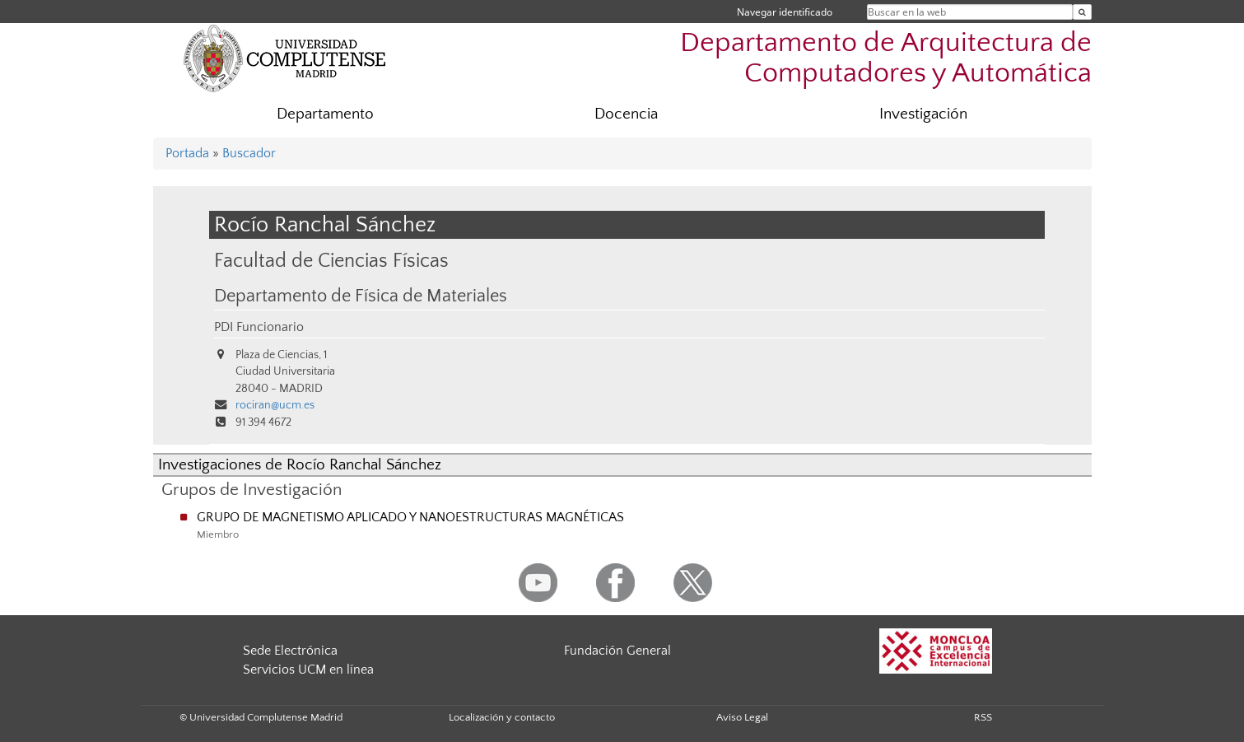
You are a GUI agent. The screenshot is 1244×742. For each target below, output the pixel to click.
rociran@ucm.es (274, 405)
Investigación (923, 114)
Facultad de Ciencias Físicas (331, 261)
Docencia (626, 114)
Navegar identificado (784, 12)
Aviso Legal (742, 717)
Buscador (249, 153)
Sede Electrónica (290, 650)
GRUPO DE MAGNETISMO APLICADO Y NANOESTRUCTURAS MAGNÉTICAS (410, 517)
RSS (983, 717)
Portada (187, 153)
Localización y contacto (502, 717)
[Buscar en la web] (1082, 12)
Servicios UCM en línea (308, 669)
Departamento (325, 114)
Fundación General (617, 650)
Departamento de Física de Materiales (360, 296)
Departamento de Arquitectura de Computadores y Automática (886, 58)
